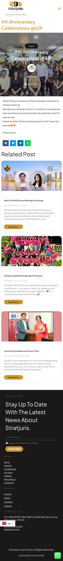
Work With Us (10, 479)
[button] (59, 8)
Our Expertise (10, 469)
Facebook (8, 502)
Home (7, 462)
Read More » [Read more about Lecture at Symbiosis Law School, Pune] (13, 377)
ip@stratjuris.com (11, 529)
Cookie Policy (25, 555)
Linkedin (8, 506)
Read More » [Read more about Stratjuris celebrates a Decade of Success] (13, 302)
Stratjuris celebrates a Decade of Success (23, 275)
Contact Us (9, 482)
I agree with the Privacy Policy (23, 443)
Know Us (8, 465)
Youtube (8, 494)
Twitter (7, 498)
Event (31, 46)
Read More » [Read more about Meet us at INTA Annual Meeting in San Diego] (13, 227)
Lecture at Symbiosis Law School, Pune (21, 351)
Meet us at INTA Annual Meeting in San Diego (23, 200)
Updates (8, 476)
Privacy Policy (38, 555)
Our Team (8, 472)
